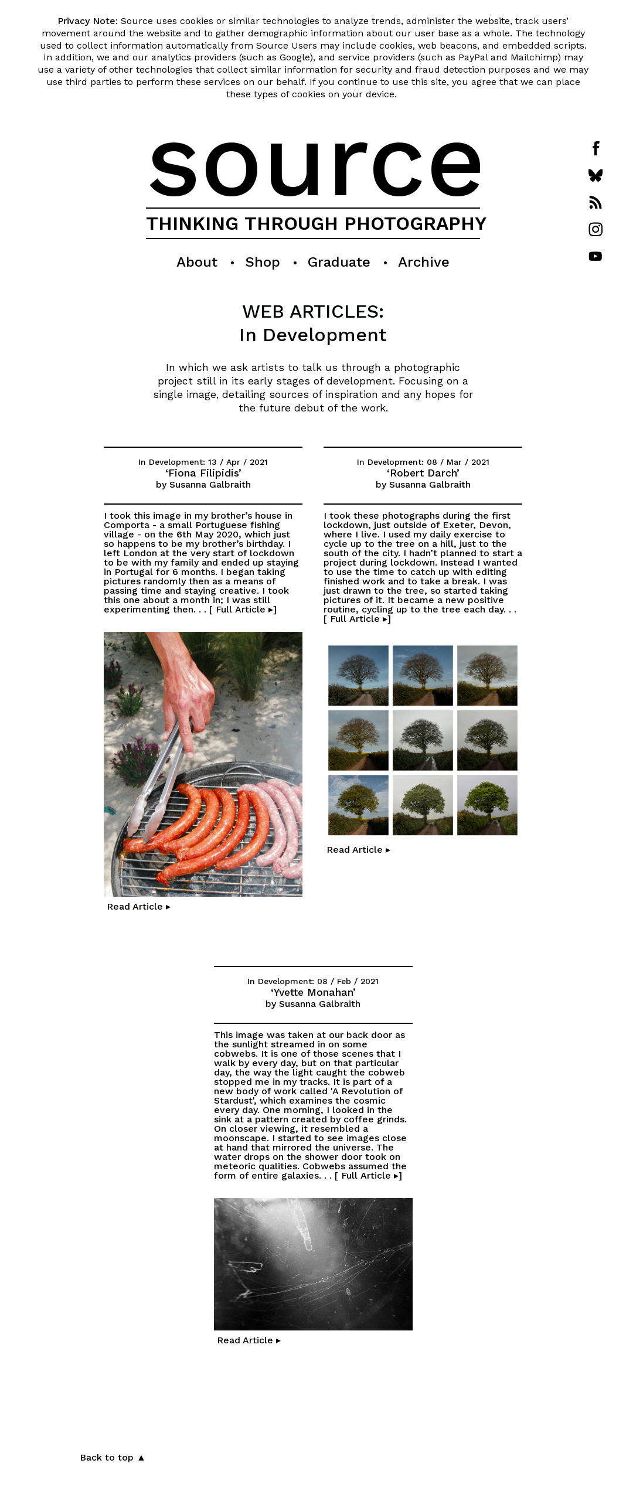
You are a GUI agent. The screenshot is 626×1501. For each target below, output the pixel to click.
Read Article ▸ (137, 906)
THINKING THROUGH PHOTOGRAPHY (316, 223)
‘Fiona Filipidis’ (203, 474)
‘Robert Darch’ (423, 474)
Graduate (339, 262)
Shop (262, 262)
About (196, 262)
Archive (424, 262)
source (315, 159)
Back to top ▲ (113, 1457)
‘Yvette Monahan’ (313, 993)
